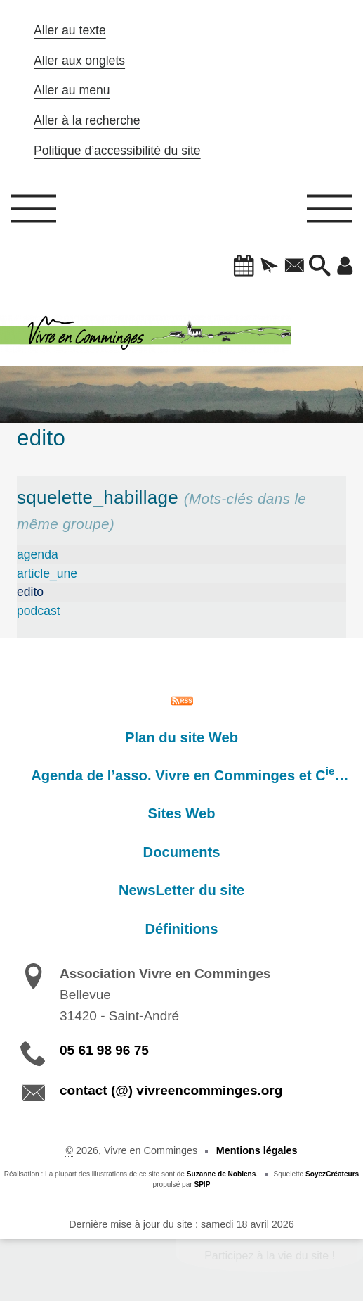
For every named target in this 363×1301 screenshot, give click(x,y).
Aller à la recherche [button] (87, 120)
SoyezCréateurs (332, 1174)
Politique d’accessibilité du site (117, 151)
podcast (38, 611)
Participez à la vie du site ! (269, 1256)
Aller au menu (72, 90)
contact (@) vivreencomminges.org (171, 1090)
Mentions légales (257, 1150)
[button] (244, 266)
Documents (181, 852)
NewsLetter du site (181, 890)
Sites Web (182, 813)
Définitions (181, 929)
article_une (47, 573)
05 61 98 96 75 (104, 1050)
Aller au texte (70, 30)
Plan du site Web (181, 737)
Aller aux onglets (79, 60)
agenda (37, 554)
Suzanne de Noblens (221, 1174)
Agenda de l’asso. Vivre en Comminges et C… (189, 774)
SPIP (202, 1184)
